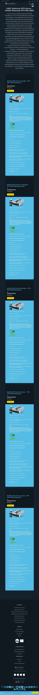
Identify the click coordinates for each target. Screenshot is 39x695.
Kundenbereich (19, 629)
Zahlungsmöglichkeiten (19, 651)
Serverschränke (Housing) (19, 620)
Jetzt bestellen (10, 90)
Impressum (19, 659)
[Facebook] (15, 675)
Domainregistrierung (19, 622)
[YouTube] (21, 675)
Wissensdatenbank (19, 631)
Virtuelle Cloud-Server (19, 618)
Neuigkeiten (19, 633)
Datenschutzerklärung (19, 663)
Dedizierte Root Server (19, 609)
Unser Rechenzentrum (5, 1)
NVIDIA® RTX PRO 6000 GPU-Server (19, 614)
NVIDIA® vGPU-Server (19, 616)
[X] (18, 675)
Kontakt (19, 635)
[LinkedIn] (24, 675)
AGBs (19, 661)
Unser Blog (19, 653)
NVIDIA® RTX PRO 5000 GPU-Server (19, 612)
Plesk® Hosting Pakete (19, 607)
